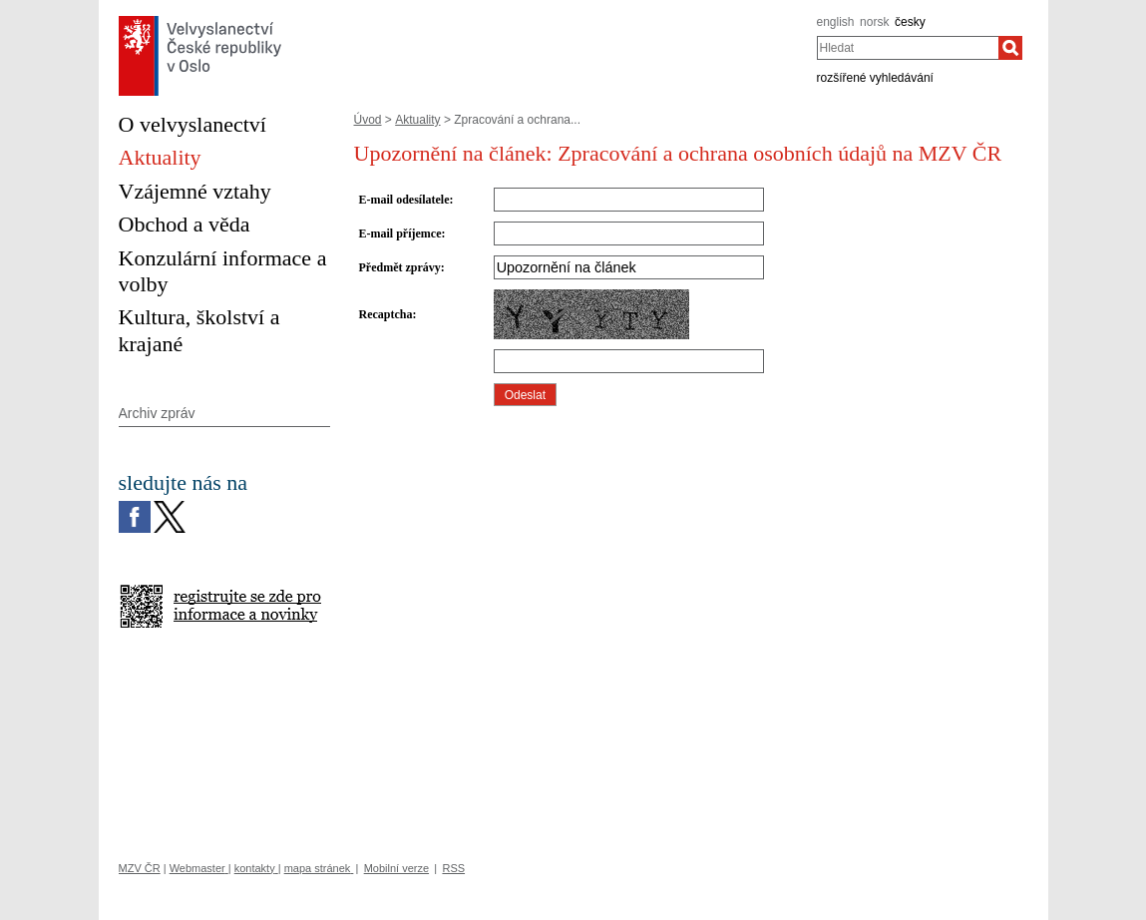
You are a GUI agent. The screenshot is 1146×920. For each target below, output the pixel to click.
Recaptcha (386, 314)
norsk (874, 22)
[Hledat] (1010, 48)
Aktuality (417, 120)
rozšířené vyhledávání (875, 78)
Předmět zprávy (400, 267)
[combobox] (908, 48)
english (836, 22)
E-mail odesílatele (404, 200)
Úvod (368, 120)
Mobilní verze (396, 868)
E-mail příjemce (400, 233)
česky (910, 22)
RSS (453, 868)
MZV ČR (140, 868)
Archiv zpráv (157, 413)
